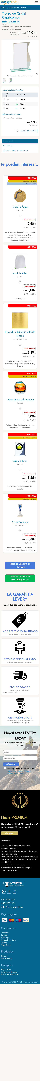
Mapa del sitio (6, 1042)
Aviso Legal (19, 870)
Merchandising (6, 1055)
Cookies (4, 1039)
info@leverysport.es (12, 1004)
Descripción (8, 141)
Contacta (4, 1032)
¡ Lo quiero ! (9, 930)
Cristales (23, 7)
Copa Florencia (20, 619)
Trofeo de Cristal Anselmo (20, 496)
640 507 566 (8, 1000)
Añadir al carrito (28, 131)
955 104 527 (8, 996)
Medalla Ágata (20, 304)
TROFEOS (13, 7)
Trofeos (4, 1053)
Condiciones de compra (9, 1069)
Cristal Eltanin (20, 558)
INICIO (3, 7)
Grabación (8, 242)
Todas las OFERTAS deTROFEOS (20, 662)
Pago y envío (6, 1066)
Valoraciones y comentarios (15, 247)
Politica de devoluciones (10, 1071)
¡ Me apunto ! (11, 861)
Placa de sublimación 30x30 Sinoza (20, 430)
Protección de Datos (8, 1037)
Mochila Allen (20, 370)
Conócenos (5, 1029)
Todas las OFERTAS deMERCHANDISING (20, 675)
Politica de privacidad (14, 868)
